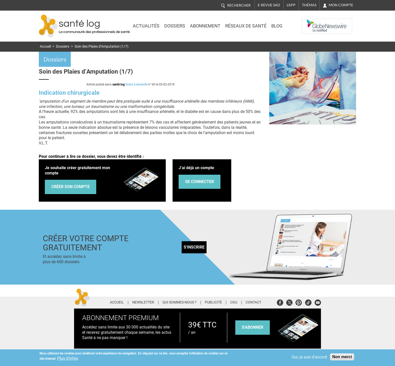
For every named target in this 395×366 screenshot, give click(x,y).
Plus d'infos (67, 358)
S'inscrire (194, 247)
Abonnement (205, 25)
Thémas (309, 5)
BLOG (276, 25)
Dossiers (174, 25)
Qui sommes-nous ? (179, 302)
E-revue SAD (269, 5)
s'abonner (252, 327)
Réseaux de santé (246, 25)
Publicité (213, 302)
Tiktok (308, 301)
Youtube (318, 301)
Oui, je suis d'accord (309, 357)
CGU (233, 302)
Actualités (146, 25)
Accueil (45, 46)
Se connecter (199, 181)
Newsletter (143, 302)
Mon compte (341, 5)
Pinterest (298, 301)
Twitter (289, 301)
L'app (291, 5)
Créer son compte (70, 186)
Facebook (280, 301)
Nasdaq (312, 22)
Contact (253, 302)
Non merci (342, 357)
